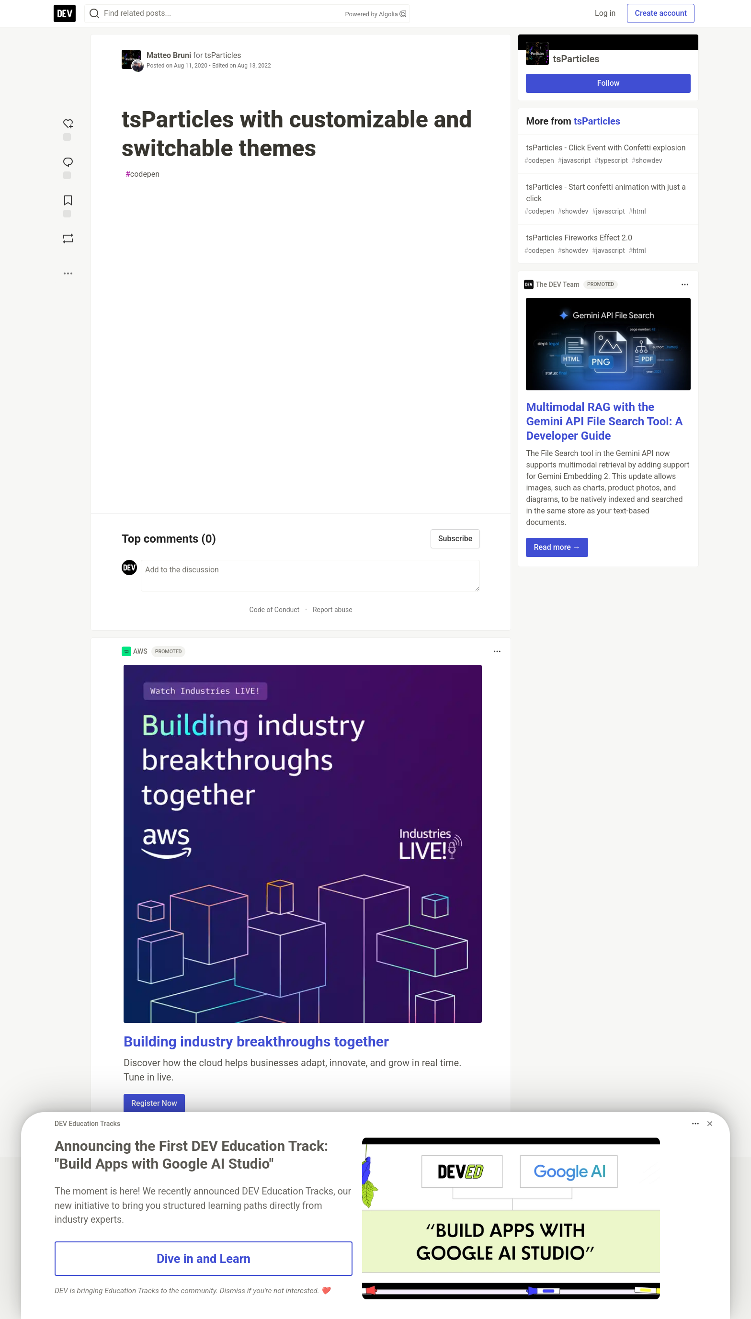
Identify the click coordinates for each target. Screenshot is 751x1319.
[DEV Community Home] (65, 13)
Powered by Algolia (375, 14)
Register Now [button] (154, 1103)
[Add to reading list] (68, 205)
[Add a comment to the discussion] (310, 575)
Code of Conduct (275, 610)
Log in (605, 13)
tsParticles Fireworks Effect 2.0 (607, 244)
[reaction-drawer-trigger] (68, 129)
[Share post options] (68, 273)
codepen (142, 174)
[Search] (94, 14)
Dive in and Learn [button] (203, 1258)
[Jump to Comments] (68, 167)
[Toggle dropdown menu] (497, 651)
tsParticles (223, 55)
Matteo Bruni (169, 55)
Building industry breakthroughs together (256, 1041)
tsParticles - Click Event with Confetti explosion (607, 154)
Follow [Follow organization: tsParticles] (608, 83)
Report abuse (333, 610)
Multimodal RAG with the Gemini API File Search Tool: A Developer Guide (604, 421)
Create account (661, 13)
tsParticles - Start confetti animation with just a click (607, 199)
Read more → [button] (557, 547)
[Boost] (68, 238)
